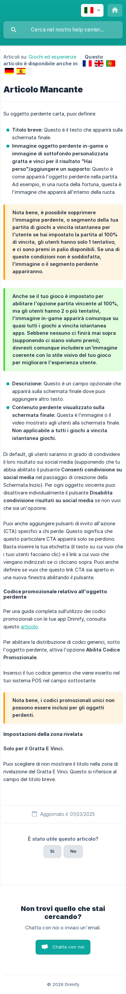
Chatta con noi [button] (68, 946)
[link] (87, 63)
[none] (92, 10)
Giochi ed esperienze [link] (52, 57)
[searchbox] (63, 30)
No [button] (73, 851)
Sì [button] (52, 851)
